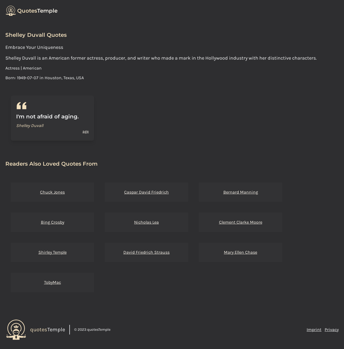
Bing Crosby (52, 222)
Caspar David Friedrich (146, 192)
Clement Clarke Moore (240, 222)
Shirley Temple (52, 252)
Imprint (314, 329)
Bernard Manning (240, 192)
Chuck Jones (52, 192)
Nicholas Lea (146, 222)
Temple (37, 11)
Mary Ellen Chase (240, 252)
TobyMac (52, 282)
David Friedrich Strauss (146, 252)
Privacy (332, 329)
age (86, 131)
